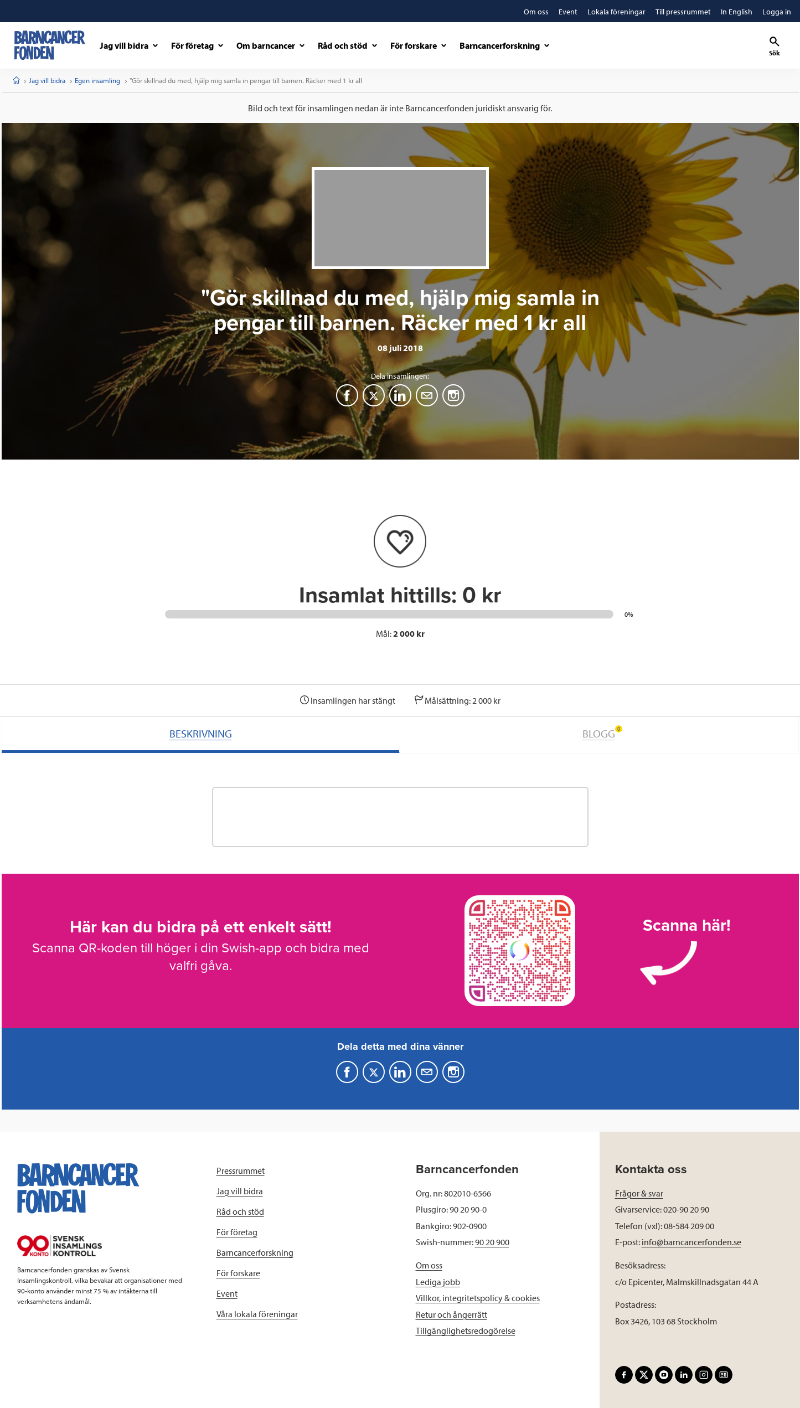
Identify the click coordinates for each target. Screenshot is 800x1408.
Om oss (429, 1265)
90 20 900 (492, 1241)
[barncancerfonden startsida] (49, 45)
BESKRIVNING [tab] (200, 733)
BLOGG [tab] (602, 732)
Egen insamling (97, 80)
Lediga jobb (438, 1281)
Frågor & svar (639, 1193)
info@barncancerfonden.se (691, 1241)
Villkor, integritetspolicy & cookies (478, 1297)
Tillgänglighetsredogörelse (465, 1330)
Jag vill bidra (47, 80)
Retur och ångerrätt (451, 1314)
